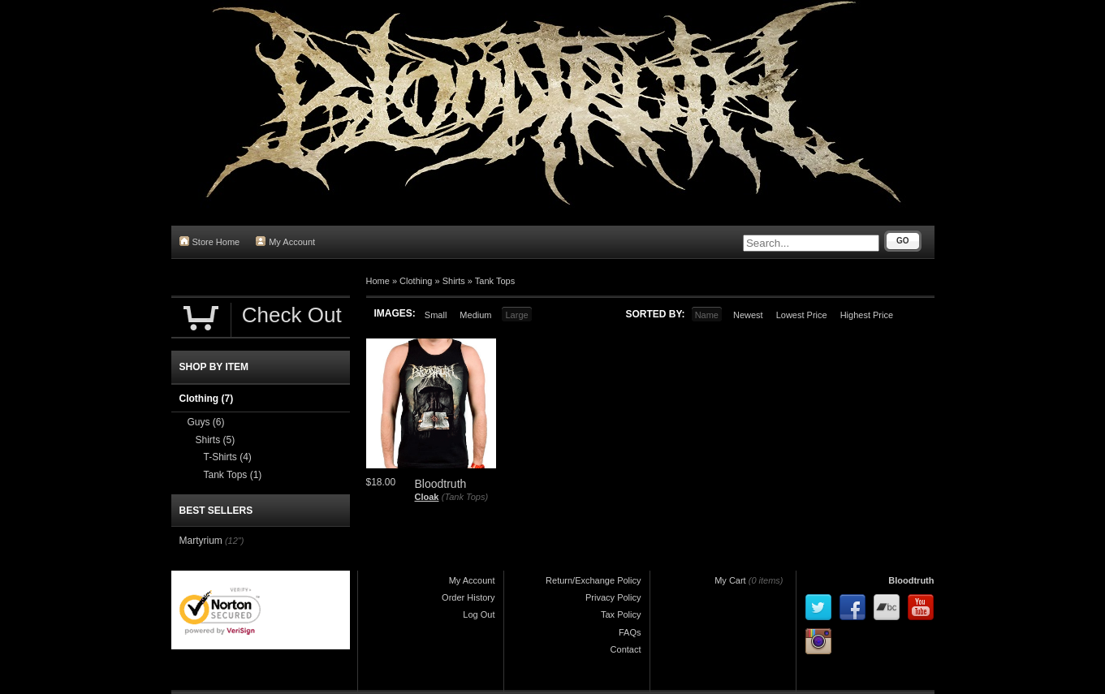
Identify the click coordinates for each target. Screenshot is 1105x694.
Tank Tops (495, 281)
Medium (475, 315)
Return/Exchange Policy (593, 580)
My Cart (730, 580)
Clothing (415, 281)
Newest (748, 315)
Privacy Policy (613, 597)
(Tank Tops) (465, 497)
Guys (206, 422)
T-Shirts (228, 457)
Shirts (453, 281)
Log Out (478, 614)
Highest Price (866, 315)
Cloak (427, 497)
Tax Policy (621, 614)
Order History (468, 597)
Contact (626, 649)
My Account (285, 241)
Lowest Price (801, 315)
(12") (234, 540)
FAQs (630, 632)
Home (378, 281)
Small (436, 315)
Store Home (209, 241)
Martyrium (200, 540)
